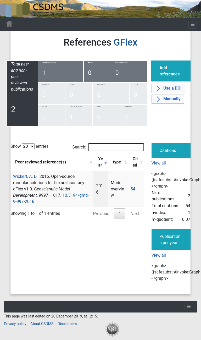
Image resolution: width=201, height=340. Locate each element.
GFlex (125, 42)
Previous (101, 213)
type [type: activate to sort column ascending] (117, 162)
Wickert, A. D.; (25, 176)
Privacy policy (15, 324)
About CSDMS (41, 324)
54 (133, 189)
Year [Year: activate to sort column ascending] (100, 162)
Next (134, 213)
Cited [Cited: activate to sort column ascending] (135, 162)
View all (159, 163)
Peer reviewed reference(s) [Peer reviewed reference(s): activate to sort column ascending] (40, 162)
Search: (107, 147)
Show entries (29, 146)
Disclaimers (67, 324)
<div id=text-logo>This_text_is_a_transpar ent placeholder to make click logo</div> (8, 9)
